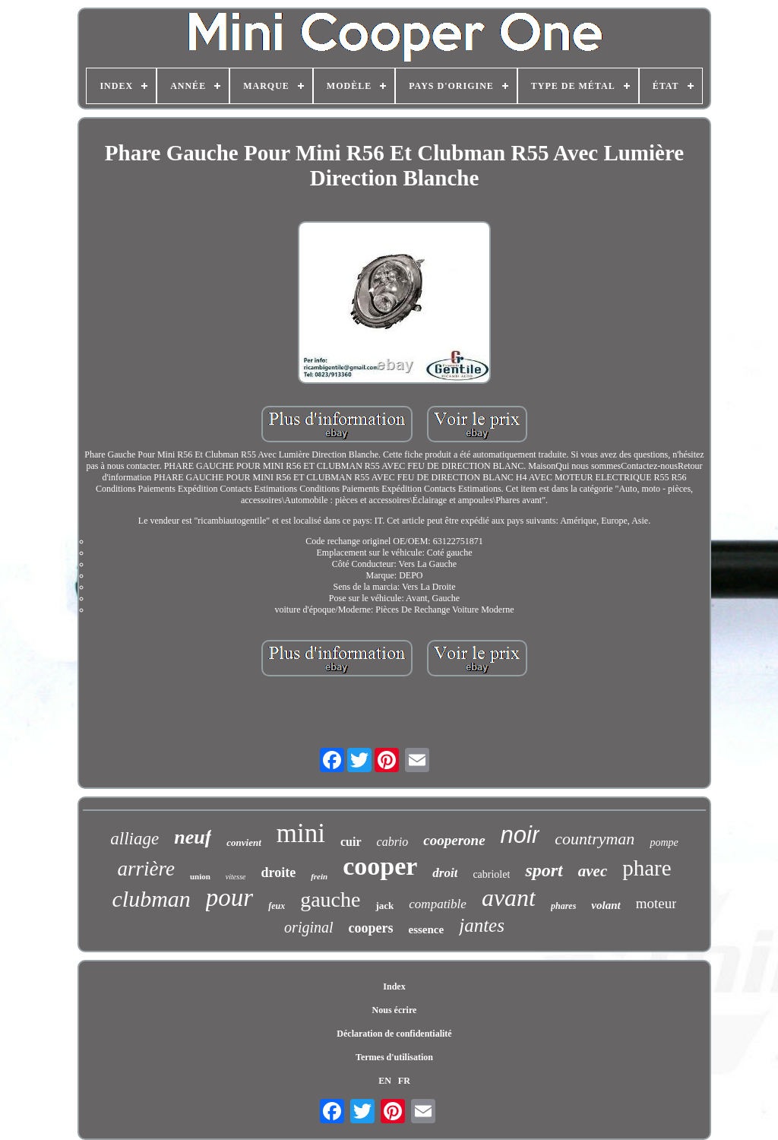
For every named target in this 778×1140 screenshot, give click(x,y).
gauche (330, 899)
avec (592, 871)
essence (426, 929)
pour (229, 897)
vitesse (236, 876)
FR (404, 1080)
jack (384, 905)
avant (509, 897)
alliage (134, 838)
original (308, 927)
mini (301, 833)
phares (563, 906)
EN (384, 1080)
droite (278, 872)
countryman (594, 838)
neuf (192, 837)
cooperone (454, 840)
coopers (371, 928)
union (200, 876)
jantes (481, 925)
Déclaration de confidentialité (394, 1033)
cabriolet (491, 874)
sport (543, 870)
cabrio (393, 841)
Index (394, 986)
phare (646, 868)
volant (605, 905)
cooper (380, 866)
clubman (151, 898)
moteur (656, 903)
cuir (351, 841)
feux (276, 906)
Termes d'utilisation (394, 1057)
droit (444, 873)
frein (319, 876)
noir (520, 835)
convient (243, 842)
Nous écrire (394, 1010)
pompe (664, 842)
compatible (437, 904)
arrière (146, 868)
